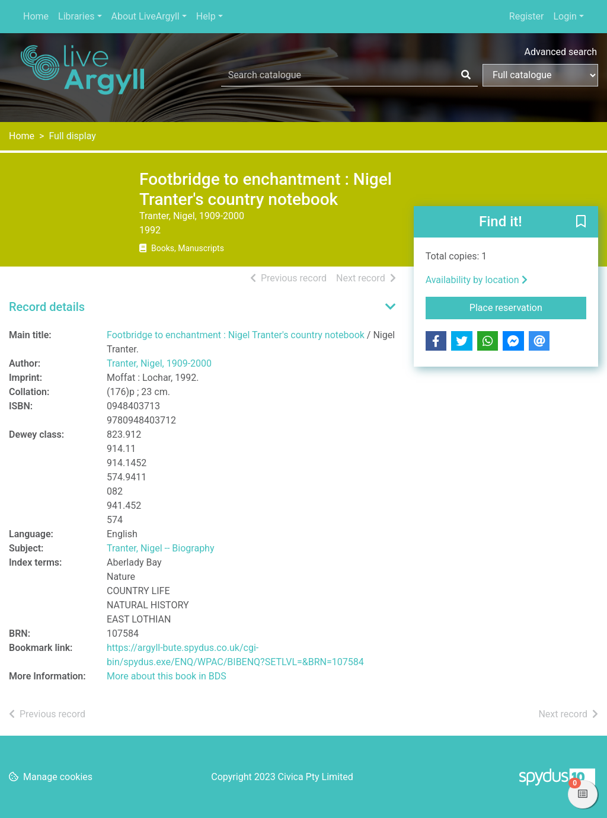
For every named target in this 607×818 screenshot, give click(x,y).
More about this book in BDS (166, 676)
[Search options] (540, 75)
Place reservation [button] (527, 306)
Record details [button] (47, 307)
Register (526, 16)
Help (206, 16)
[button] (581, 222)
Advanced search (561, 51)
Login (564, 16)
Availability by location (477, 280)
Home (36, 16)
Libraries (76, 16)
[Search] (466, 75)
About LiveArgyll (145, 16)
